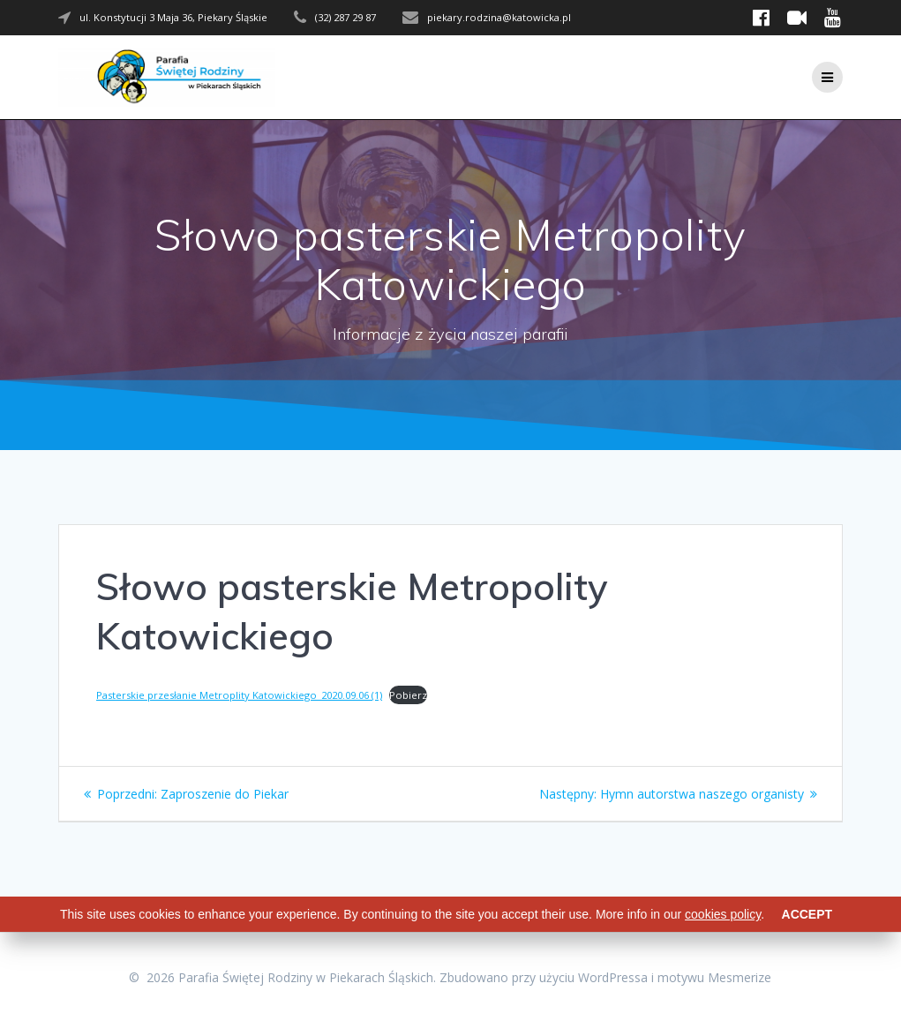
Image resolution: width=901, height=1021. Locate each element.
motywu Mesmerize (714, 977)
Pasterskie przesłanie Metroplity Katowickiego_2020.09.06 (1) (239, 695)
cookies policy (723, 914)
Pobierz (408, 695)
